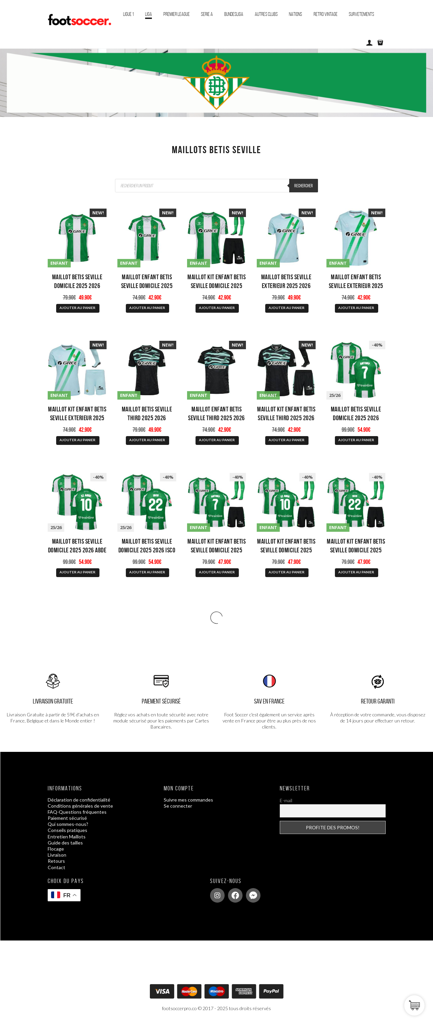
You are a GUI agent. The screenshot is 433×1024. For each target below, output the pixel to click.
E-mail (286, 800)
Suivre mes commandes (188, 800)
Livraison (57, 855)
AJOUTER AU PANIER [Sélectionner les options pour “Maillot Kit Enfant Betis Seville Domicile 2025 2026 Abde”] (286, 572)
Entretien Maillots (67, 836)
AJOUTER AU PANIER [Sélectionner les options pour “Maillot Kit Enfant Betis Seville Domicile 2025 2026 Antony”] (217, 572)
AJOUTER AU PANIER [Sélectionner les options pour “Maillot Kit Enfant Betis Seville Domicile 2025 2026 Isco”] (356, 572)
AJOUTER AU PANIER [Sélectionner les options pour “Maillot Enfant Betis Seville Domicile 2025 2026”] (147, 308)
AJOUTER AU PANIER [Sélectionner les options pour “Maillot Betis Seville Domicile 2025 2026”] (77, 308)
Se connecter (178, 806)
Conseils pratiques (67, 830)
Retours (56, 861)
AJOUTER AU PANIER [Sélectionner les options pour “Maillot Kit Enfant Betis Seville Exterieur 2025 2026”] (77, 440)
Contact (56, 867)
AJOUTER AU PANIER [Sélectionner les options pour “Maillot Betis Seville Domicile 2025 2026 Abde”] (77, 572)
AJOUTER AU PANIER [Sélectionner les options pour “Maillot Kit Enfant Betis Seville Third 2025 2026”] (286, 440)
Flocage (56, 849)
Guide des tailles (65, 843)
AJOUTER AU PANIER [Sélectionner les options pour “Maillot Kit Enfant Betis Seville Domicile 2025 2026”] (217, 308)
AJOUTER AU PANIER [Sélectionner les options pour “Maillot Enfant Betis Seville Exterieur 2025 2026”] (356, 308)
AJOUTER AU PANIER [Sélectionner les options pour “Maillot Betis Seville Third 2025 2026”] (147, 440)
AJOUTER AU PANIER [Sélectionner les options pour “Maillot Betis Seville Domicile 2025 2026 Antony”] (356, 440)
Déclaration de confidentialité (79, 800)
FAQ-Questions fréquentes (77, 812)
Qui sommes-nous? (68, 824)
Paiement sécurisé (67, 818)
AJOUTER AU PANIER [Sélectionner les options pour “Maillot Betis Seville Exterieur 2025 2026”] (286, 308)
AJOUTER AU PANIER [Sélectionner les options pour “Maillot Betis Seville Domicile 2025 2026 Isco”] (147, 572)
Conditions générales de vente (80, 806)
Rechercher (303, 185)
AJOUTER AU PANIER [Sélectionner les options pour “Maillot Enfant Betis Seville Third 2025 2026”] (217, 440)
